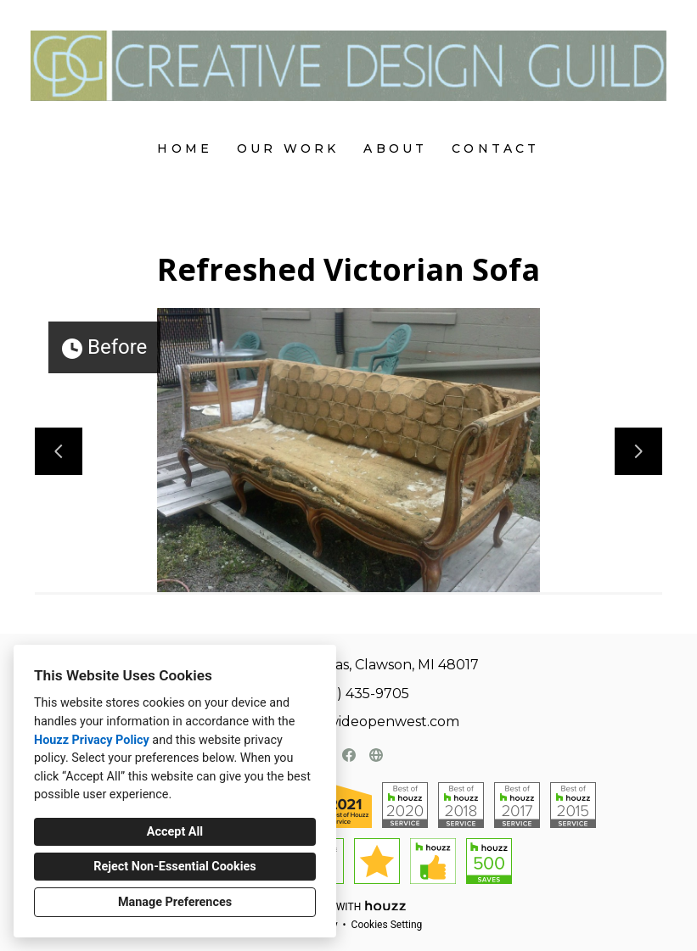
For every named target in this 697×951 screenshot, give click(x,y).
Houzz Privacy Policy (91, 740)
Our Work (288, 148)
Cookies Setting (387, 925)
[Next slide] (638, 451)
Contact (495, 148)
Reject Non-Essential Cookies (174, 866)
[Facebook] (349, 755)
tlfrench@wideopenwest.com (357, 721)
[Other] (376, 755)
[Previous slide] (58, 451)
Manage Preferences (175, 902)
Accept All (175, 832)
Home (184, 148)
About (395, 148)
